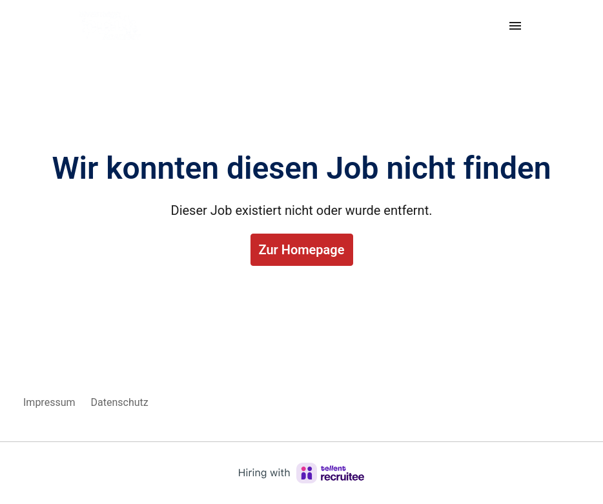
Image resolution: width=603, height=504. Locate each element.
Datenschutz (119, 402)
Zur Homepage (302, 249)
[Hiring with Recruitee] (301, 473)
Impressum (49, 402)
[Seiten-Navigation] (515, 26)
